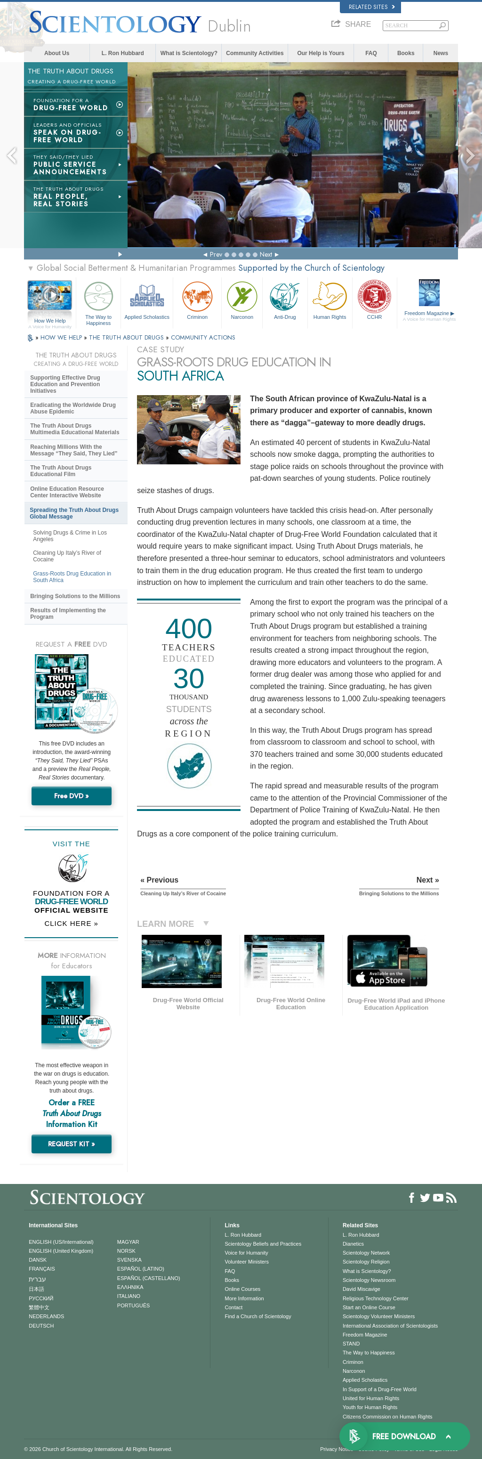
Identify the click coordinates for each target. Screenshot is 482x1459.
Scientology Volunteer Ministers (379, 1316)
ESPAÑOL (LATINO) (140, 1269)
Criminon (197, 299)
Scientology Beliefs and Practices (263, 1244)
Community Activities (254, 53)
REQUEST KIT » (71, 1144)
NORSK (126, 1251)
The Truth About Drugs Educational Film (60, 471)
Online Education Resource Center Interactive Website (67, 492)
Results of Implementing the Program (68, 613)
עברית (37, 1279)
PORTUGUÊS (133, 1305)
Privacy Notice (336, 1449)
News (441, 53)
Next (266, 254)
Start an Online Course (369, 1307)
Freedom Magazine (429, 316)
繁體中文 (39, 1307)
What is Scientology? (189, 53)
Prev (216, 254)
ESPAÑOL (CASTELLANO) (148, 1278)
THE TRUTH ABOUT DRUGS (127, 337)
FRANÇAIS (42, 1269)
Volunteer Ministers (247, 1261)
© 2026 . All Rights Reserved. (98, 1449)
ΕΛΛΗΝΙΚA (130, 1287)
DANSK (38, 1260)
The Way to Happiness (98, 301)
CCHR (374, 299)
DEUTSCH (41, 1326)
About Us (56, 53)
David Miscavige (361, 1289)
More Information (244, 1298)
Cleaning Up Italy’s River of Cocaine (67, 556)
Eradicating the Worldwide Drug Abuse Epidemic (73, 408)
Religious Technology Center (376, 1298)
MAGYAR (128, 1242)
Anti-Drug (285, 299)
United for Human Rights (371, 1398)
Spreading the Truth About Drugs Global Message (74, 513)
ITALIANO (128, 1296)
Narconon (242, 299)
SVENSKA (129, 1260)
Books (406, 53)
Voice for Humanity (246, 1253)
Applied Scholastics (146, 299)
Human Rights (330, 299)
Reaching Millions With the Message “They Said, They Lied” (73, 450)
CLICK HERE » (71, 923)
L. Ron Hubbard (123, 53)
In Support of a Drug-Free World (380, 1389)
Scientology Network (366, 1253)
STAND (351, 1343)
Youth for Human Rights (370, 1407)
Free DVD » (71, 796)
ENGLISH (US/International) (61, 1242)
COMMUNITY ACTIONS (203, 337)
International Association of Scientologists (390, 1326)
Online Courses (242, 1289)
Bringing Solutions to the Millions (75, 596)
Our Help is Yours (320, 53)
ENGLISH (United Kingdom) (61, 1251)
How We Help (49, 321)
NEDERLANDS (46, 1316)
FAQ (371, 53)
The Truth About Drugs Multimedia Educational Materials (74, 429)
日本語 (36, 1289)
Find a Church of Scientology (258, 1316)
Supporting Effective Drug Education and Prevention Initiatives (65, 384)
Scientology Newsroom (369, 1280)
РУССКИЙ (41, 1298)
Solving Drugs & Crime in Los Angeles (70, 536)
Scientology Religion (366, 1261)
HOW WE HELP (62, 337)
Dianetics (353, 1244)
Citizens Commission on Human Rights (388, 1416)
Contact (233, 1307)
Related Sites (372, 7)
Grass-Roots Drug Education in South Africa (72, 577)
